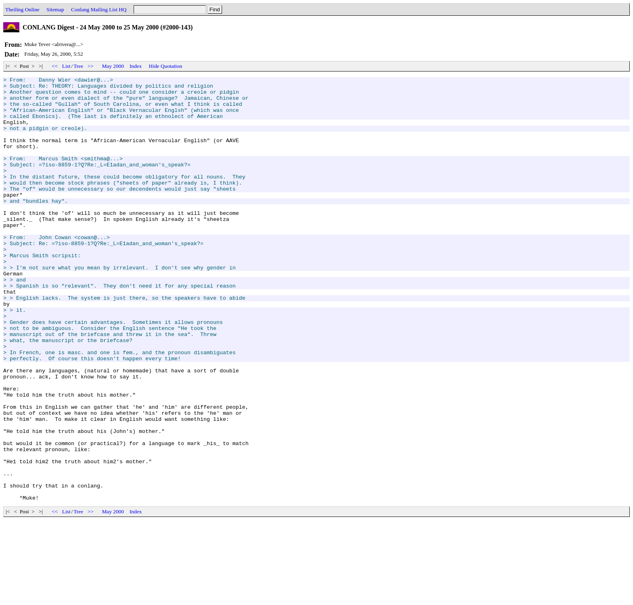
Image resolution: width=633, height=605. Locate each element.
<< (54, 66)
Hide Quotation (165, 66)
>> (90, 66)
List (66, 66)
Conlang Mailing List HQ (98, 9)
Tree (78, 66)
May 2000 (113, 66)
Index (136, 66)
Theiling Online (22, 9)
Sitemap (55, 9)
